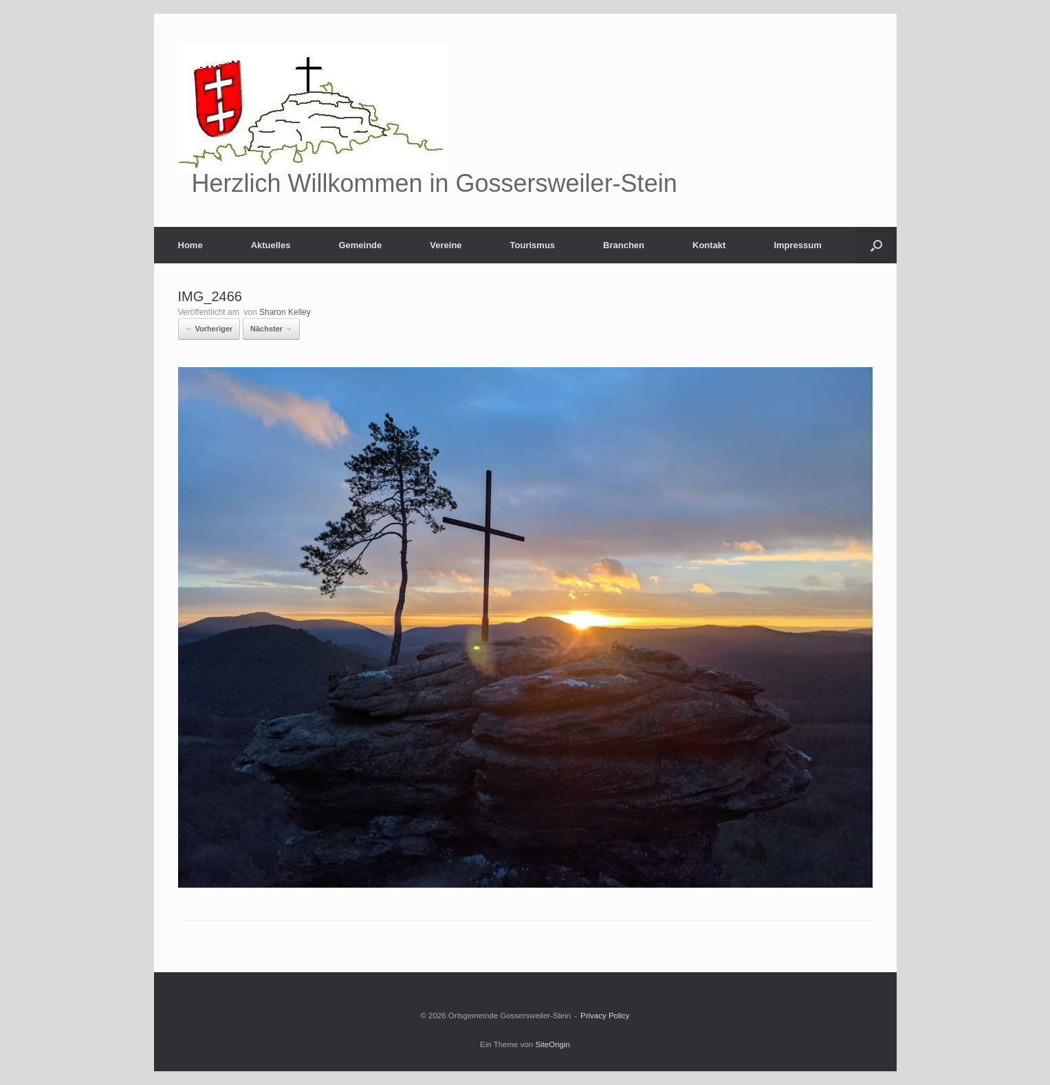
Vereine (445, 245)
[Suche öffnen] (876, 245)
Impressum (797, 245)
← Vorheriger (209, 329)
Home (190, 245)
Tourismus (533, 245)
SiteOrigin (552, 1044)
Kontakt (708, 245)
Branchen (623, 245)
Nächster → (271, 329)
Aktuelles (271, 245)
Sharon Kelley (285, 312)
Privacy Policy (605, 1015)
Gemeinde (360, 245)
